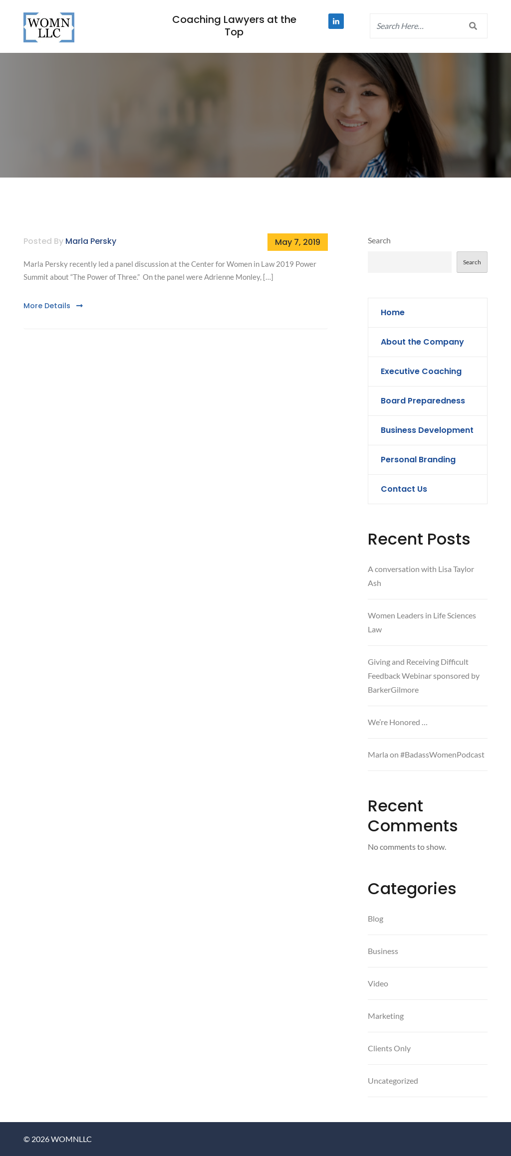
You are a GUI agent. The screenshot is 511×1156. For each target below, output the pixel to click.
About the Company (422, 342)
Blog (375, 918)
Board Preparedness (423, 400)
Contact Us (404, 489)
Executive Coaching (421, 371)
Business (383, 951)
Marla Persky (90, 241)
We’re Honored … (398, 722)
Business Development (427, 430)
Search (379, 240)
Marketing (386, 1015)
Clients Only (389, 1048)
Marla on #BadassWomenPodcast (426, 754)
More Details (53, 306)
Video (378, 983)
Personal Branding (418, 459)
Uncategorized (393, 1080)
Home (393, 312)
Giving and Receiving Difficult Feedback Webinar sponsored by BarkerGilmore (424, 675)
